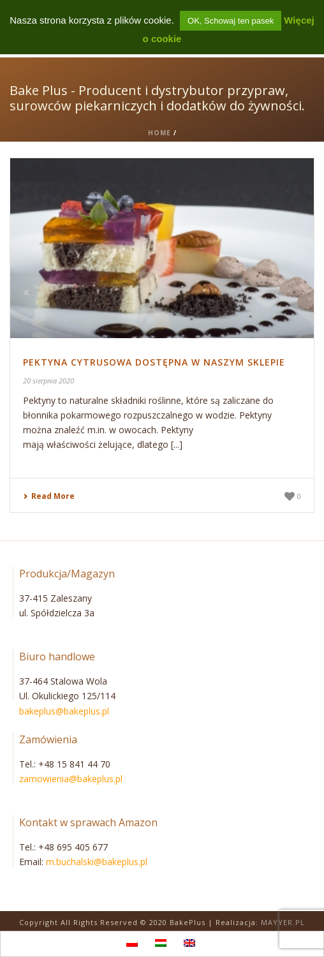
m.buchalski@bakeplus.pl (96, 862)
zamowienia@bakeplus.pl (70, 779)
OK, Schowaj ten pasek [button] (231, 21)
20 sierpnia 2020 (48, 380)
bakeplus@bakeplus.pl (64, 711)
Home (159, 132)
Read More (49, 496)
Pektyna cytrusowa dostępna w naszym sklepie (154, 362)
